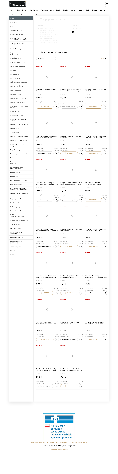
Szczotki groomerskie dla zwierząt (19, 220)
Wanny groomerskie (15, 228)
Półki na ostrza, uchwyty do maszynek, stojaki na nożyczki (18, 189)
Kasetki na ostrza (15, 78)
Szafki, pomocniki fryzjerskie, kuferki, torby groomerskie (18, 215)
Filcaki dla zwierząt (15, 58)
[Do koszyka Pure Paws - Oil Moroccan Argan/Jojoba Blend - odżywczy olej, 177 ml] (44, 339)
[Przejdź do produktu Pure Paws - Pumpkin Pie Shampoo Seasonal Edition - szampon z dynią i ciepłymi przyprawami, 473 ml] (47, 76)
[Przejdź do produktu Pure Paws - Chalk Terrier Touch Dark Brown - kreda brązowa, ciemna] (96, 123)
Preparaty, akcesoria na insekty (18, 180)
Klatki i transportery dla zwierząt (19, 82)
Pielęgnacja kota (14, 176)
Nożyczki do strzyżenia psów (18, 150)
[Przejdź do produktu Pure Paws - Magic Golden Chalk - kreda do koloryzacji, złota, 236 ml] (71, 263)
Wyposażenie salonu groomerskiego (16, 242)
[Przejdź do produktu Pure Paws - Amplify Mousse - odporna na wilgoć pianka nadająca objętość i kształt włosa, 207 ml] (71, 169)
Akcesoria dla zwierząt (16, 30)
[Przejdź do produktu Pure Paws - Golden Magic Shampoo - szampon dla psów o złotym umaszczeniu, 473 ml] (47, 123)
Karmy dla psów (14, 74)
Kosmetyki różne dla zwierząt (18, 98)
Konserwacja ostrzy (15, 94)
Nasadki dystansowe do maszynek (17, 145)
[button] (57, 107)
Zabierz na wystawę (15, 247)
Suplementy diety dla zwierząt (18, 207)
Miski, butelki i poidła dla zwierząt (19, 136)
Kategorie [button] (40, 25)
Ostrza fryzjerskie (15, 132)
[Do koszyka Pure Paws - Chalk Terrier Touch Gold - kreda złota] (69, 153)
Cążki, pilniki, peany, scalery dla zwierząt (18, 44)
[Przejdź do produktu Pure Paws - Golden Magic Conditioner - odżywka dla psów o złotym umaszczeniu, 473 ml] (96, 76)
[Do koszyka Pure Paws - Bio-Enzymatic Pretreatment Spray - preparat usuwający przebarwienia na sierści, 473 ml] (93, 200)
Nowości (12, 251)
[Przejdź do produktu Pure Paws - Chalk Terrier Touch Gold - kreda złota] (71, 123)
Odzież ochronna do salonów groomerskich (18, 162)
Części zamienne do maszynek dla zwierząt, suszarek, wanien (18, 39)
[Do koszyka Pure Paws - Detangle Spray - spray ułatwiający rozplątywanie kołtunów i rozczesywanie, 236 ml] (44, 293)
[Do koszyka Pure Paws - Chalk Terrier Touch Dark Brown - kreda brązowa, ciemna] (93, 153)
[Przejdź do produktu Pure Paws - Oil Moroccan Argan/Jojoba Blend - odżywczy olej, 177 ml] (47, 309)
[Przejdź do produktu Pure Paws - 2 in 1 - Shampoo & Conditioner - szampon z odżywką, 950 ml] (47, 169)
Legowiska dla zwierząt (16, 115)
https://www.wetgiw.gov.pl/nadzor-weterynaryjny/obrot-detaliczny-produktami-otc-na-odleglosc (59, 442)
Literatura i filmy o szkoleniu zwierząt (18, 120)
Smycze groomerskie (16, 199)
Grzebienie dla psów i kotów (18, 62)
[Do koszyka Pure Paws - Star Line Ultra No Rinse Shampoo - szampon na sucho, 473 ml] (69, 386)
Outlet (12, 26)
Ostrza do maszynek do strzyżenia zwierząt (16, 167)
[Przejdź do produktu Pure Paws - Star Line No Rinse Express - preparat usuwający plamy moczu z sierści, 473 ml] (47, 356)
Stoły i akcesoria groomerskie (18, 203)
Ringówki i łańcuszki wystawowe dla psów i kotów (19, 194)
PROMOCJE (13, 22)
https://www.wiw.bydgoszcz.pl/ (59, 449)
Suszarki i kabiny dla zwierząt (18, 211)
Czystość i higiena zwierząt (17, 34)
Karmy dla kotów (14, 70)
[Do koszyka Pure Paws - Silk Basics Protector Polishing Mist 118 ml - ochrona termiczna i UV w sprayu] (93, 339)
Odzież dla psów (14, 158)
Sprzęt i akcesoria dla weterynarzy (16, 232)
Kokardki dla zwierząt (16, 90)
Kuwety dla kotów (15, 111)
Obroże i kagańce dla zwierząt (18, 154)
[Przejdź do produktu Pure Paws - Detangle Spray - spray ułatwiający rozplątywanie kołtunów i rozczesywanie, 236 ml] (47, 263)
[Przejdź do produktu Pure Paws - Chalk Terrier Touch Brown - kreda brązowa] (71, 216)
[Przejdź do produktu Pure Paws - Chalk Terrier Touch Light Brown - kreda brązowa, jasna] (96, 216)
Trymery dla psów (15, 224)
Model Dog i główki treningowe (18, 140)
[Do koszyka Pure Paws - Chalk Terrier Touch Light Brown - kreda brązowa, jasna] (93, 246)
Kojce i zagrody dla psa (16, 86)
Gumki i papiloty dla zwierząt (18, 66)
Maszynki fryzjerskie (15, 128)
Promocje (13, 255)
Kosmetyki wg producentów (18, 102)
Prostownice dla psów (16, 184)
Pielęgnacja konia (15, 172)
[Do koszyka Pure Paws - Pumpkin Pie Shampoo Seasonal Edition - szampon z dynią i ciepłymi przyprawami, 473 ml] (44, 107)
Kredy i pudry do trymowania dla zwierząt (19, 106)
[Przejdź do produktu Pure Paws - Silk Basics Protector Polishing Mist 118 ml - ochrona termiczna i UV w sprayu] (96, 309)
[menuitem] (12, 10)
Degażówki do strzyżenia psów (18, 49)
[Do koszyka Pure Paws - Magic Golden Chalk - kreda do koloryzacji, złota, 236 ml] (69, 293)
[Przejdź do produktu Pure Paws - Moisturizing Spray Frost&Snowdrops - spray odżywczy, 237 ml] (96, 263)
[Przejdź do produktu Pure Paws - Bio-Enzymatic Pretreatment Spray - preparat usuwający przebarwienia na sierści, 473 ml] (96, 169)
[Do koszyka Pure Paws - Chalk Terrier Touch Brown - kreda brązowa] (69, 246)
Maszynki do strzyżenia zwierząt (19, 124)
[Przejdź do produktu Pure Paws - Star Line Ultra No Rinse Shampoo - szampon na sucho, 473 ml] (71, 356)
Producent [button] (76, 25)
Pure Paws (39, 94)
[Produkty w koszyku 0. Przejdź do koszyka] (107, 4)
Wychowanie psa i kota (16, 237)
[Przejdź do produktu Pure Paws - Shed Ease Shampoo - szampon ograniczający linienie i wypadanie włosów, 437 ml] (71, 309)
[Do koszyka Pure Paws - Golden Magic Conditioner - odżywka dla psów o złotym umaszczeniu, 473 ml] (93, 107)
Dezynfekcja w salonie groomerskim (16, 53)
